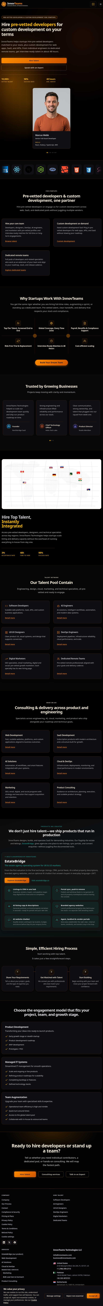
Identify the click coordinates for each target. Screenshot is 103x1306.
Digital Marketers (60, 1216)
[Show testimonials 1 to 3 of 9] (49, 440)
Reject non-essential (75, 1296)
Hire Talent (34, 60)
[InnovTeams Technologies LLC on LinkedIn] (4, 1242)
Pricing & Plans (8, 1216)
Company (5, 1200)
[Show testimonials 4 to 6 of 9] (51, 440)
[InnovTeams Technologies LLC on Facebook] (15, 1242)
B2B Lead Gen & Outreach (13, 1277)
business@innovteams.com (64, 1258)
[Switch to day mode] (100, 4)
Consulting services (51, 1174)
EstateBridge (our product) (12, 1254)
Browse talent (11, 241)
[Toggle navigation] (93, 4)
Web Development (9, 1258)
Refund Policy (7, 1232)
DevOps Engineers (60, 1212)
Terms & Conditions (9, 1228)
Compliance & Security (11, 1212)
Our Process (6, 1204)
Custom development (66, 241)
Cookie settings (8, 1237)
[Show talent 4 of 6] (52, 152)
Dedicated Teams (60, 1220)
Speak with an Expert (34, 67)
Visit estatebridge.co (40, 880)
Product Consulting (9, 1281)
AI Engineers (58, 1204)
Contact (5, 1208)
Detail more (10, 618)
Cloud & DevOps (8, 1266)
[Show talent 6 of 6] (55, 152)
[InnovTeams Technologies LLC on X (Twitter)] (9, 1242)
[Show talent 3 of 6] (50, 152)
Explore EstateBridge (17, 880)
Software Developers (61, 1200)
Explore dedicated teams (15, 270)
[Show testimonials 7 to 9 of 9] (53, 440)
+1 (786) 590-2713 (64, 1269)
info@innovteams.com (62, 1255)
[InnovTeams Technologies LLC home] (14, 4)
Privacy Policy (7, 1220)
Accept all (93, 1296)
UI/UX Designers (60, 1208)
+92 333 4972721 (63, 1278)
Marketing (7, 1273)
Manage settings (54, 1296)
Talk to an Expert (77, 1174)
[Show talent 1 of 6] (47, 152)
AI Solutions (6, 1262)
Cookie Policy (7, 1224)
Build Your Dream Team (54, 363)
